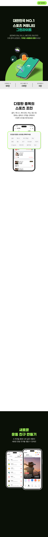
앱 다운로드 (41, 3)
